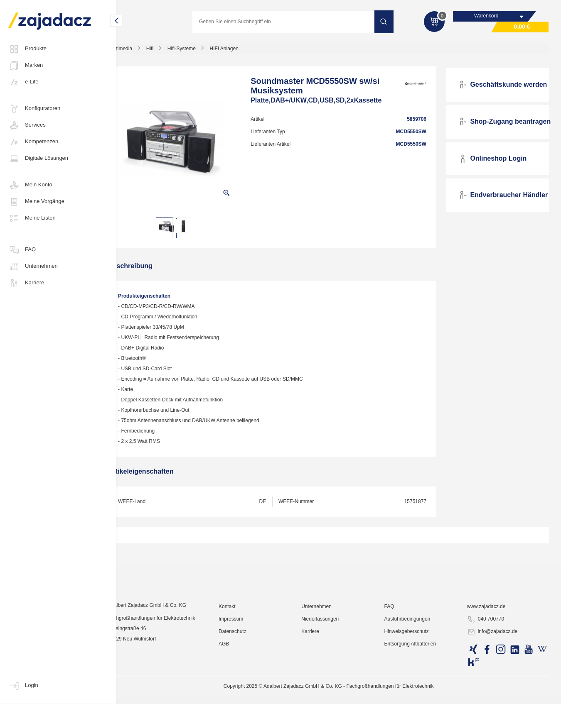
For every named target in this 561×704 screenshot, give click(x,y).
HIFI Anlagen (243, 51)
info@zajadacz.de (496, 694)
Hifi (168, 51)
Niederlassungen (331, 681)
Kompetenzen (33, 142)
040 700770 (489, 681)
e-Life (23, 82)
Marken (25, 65)
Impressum (246, 681)
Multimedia (140, 51)
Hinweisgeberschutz (414, 694)
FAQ (22, 250)
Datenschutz (247, 694)
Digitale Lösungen (38, 158)
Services (27, 125)
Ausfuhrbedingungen (415, 681)
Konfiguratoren (34, 109)
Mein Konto (30, 185)
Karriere (26, 283)
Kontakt (242, 669)
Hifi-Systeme (201, 51)
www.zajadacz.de (490, 669)
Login (23, 686)
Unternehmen (33, 266)
